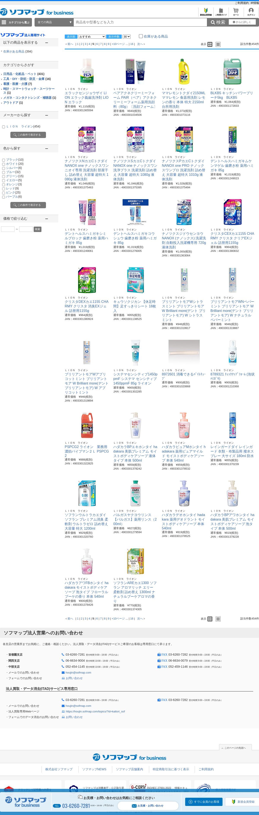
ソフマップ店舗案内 (129, 769)
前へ (70, 44)
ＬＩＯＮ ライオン (23, 126)
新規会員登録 (206, 13)
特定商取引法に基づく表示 (171, 769)
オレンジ (14, 184)
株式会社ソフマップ (59, 769)
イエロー (14, 180)
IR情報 (255, 3)
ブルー (13, 172)
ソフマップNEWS (94, 769)
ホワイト (15, 163)
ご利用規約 (242, 3)
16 (131, 44)
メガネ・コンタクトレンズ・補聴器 (29, 97)
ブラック (15, 159)
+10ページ (118, 44)
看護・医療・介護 (17, 84)
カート (236, 13)
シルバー (14, 168)
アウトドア (13, 102)
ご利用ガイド (221, 13)
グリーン (15, 176)
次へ (140, 44)
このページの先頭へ (235, 748)
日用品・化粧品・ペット (23, 74)
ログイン (251, 13)
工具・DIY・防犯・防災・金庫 (27, 79)
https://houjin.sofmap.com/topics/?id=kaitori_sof (95, 711)
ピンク (13, 192)
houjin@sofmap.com (78, 672)
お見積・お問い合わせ (147, 805)
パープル (14, 196)
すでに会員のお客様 (206, 801)
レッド (12, 188)
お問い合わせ (74, 678)
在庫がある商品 (17, 51)
